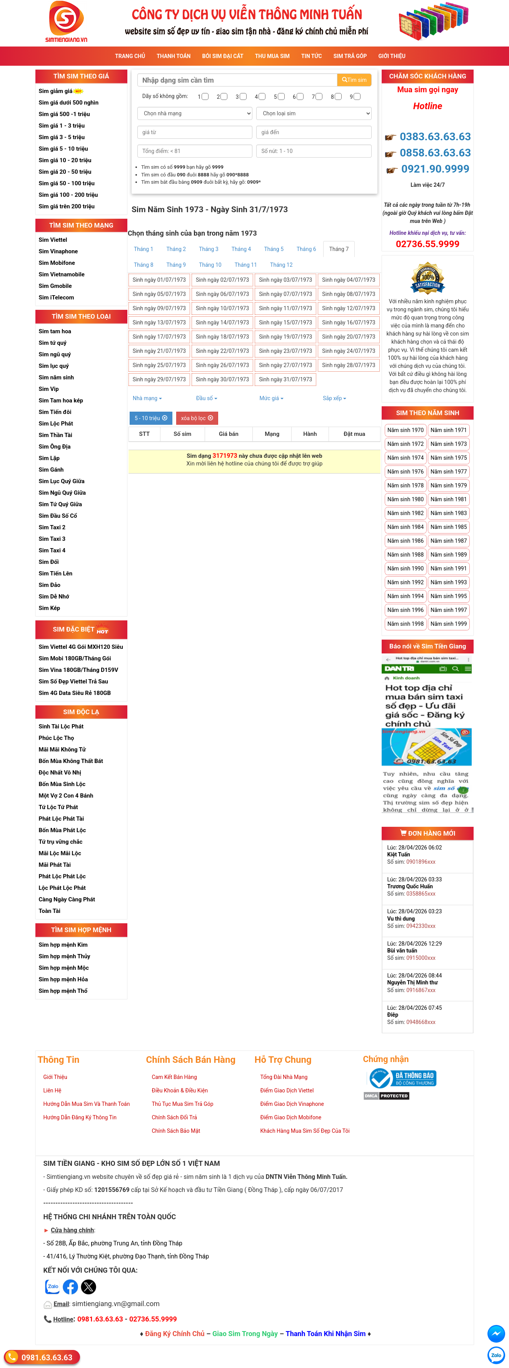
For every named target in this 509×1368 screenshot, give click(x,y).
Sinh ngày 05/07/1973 (159, 294)
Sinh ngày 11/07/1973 (285, 308)
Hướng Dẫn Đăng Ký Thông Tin (80, 1117)
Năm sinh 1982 (405, 513)
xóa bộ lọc (197, 418)
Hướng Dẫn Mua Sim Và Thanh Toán (86, 1104)
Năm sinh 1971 (449, 430)
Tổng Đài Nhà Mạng (284, 1077)
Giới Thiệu (392, 56)
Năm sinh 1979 (449, 485)
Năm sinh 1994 (405, 596)
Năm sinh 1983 (449, 513)
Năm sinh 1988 (405, 555)
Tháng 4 (241, 249)
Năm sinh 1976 (405, 472)
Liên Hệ (52, 1090)
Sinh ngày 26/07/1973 (222, 365)
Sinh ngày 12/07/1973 (348, 308)
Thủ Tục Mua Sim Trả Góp (183, 1104)
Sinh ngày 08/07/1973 (348, 294)
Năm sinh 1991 (449, 568)
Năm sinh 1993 (449, 582)
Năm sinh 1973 (449, 444)
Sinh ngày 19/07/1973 (285, 337)
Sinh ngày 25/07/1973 (159, 365)
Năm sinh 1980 (405, 499)
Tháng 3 (209, 249)
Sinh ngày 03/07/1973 (285, 280)
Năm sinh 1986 (405, 541)
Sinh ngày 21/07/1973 (159, 351)
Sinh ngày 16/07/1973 (348, 322)
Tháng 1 (144, 249)
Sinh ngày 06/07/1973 (222, 294)
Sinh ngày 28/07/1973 (348, 365)
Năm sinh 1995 (449, 596)
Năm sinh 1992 (405, 582)
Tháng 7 (339, 249)
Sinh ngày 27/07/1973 (285, 365)
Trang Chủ (130, 56)
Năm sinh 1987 (449, 541)
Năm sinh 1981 (449, 499)
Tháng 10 (210, 265)
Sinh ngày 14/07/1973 (222, 322)
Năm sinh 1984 (405, 527)
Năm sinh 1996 (405, 610)
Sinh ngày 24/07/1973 (348, 351)
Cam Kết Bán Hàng (174, 1077)
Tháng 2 (176, 249)
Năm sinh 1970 (405, 430)
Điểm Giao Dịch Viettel (287, 1090)
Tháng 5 (274, 249)
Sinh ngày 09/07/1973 (159, 308)
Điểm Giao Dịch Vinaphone (292, 1104)
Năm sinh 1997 (449, 610)
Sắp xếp (334, 398)
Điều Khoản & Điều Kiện (180, 1090)
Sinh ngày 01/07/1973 (159, 280)
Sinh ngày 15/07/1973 (285, 322)
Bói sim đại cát (222, 56)
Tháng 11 (246, 265)
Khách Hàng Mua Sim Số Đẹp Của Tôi (305, 1131)
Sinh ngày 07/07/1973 (285, 294)
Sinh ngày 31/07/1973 (285, 379)
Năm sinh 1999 (449, 624)
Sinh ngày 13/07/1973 (159, 322)
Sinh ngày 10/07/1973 (222, 308)
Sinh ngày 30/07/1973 (222, 379)
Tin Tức (311, 56)
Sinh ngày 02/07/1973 (222, 280)
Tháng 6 (306, 249)
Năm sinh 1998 (405, 624)
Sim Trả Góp (350, 56)
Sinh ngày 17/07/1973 (159, 337)
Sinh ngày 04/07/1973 (348, 280)
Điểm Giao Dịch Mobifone (291, 1117)
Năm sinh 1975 (449, 458)
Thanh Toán (173, 56)
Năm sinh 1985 (449, 527)
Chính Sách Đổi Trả (174, 1117)
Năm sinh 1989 (449, 555)
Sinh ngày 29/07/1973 (159, 379)
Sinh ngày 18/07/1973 (222, 337)
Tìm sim (354, 80)
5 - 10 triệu (151, 418)
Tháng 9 (176, 265)
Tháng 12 (281, 265)
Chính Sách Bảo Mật (176, 1131)
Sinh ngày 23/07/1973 (285, 351)
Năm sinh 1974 (405, 458)
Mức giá (271, 398)
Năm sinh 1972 (405, 444)
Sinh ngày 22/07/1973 (222, 351)
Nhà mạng (147, 398)
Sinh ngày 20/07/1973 (348, 337)
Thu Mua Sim (272, 56)
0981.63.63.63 (47, 1357)
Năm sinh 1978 (405, 485)
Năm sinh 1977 (449, 472)
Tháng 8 (144, 265)
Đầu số (206, 398)
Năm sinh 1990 (405, 568)
